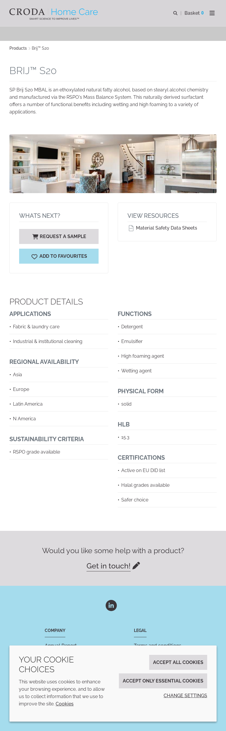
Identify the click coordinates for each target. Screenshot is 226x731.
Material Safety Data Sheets (162, 228)
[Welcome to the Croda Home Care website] (54, 12)
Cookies (65, 704)
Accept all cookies (178, 662)
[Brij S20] (59, 256)
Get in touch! (109, 565)
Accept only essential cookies (163, 681)
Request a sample (58, 236)
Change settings (185, 695)
